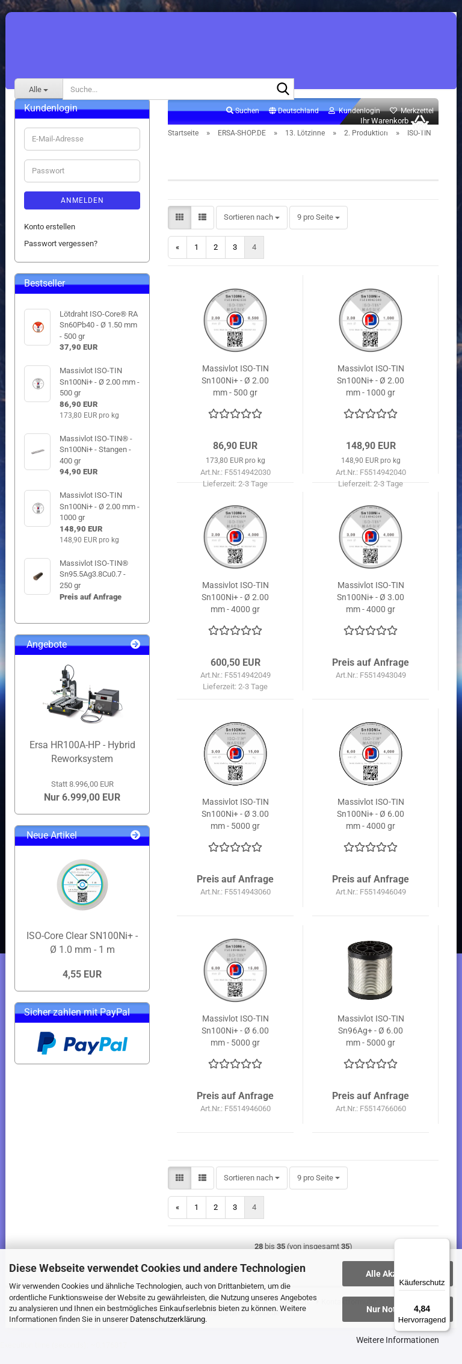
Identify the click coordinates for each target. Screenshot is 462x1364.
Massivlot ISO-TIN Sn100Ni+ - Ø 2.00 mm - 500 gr (235, 394)
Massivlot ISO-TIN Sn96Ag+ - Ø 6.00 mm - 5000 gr (370, 1044)
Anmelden (82, 213)
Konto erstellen (49, 239)
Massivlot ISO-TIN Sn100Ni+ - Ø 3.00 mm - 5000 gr (235, 827)
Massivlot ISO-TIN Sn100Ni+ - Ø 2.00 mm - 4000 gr (235, 610)
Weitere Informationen (397, 1340)
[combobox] (252, 231)
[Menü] (443, 1245)
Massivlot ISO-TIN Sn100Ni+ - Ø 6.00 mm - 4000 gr (370, 827)
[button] (294, 124)
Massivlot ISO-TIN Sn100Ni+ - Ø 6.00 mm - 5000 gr (235, 1044)
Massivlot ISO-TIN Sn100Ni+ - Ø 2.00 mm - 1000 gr (370, 394)
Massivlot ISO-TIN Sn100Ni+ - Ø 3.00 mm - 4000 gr (370, 610)
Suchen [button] (242, 124)
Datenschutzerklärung (167, 1319)
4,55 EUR (82, 987)
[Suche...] (38, 89)
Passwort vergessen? (60, 256)
